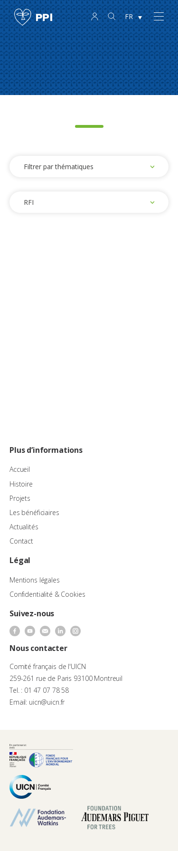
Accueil (19, 469)
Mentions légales (34, 579)
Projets (19, 498)
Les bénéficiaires (34, 512)
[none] (133, 17)
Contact (21, 540)
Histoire (21, 483)
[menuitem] (133, 17)
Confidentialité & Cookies (47, 594)
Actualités (23, 526)
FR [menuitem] (129, 16)
